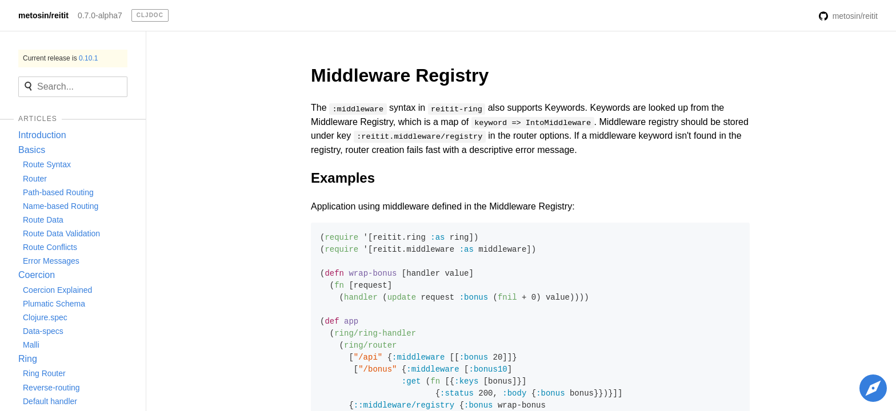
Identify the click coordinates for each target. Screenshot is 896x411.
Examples (343, 178)
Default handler (50, 401)
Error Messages (51, 260)
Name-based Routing (60, 206)
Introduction (42, 135)
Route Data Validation (61, 233)
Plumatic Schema (54, 303)
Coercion (36, 275)
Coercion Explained (57, 290)
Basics (31, 150)
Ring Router (44, 373)
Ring (27, 359)
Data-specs (43, 331)
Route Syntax (47, 164)
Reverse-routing (51, 387)
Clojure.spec (45, 317)
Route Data (43, 219)
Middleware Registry (400, 75)
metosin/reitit (43, 15)
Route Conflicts (50, 247)
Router (35, 178)
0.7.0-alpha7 (100, 15)
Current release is (60, 58)
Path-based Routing (58, 192)
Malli (31, 344)
